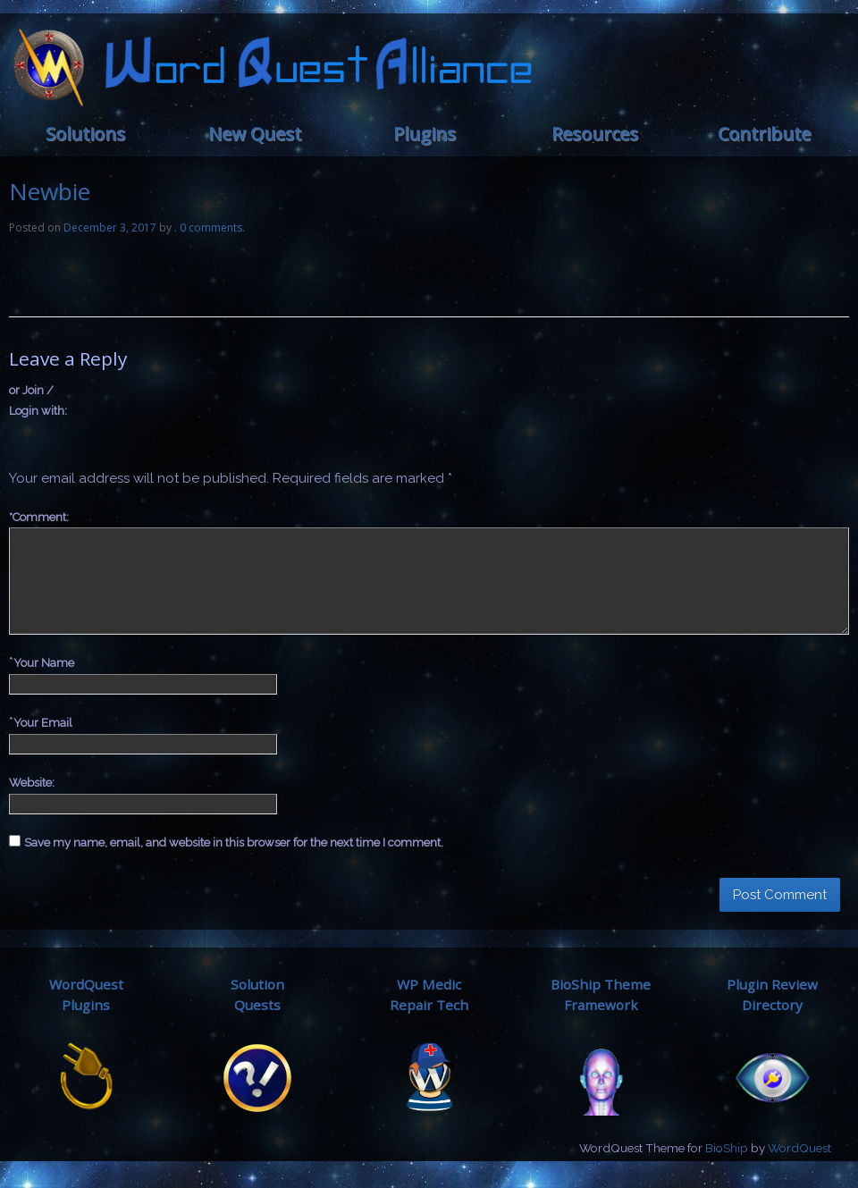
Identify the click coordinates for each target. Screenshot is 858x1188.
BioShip (726, 1148)
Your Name (43, 663)
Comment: (39, 517)
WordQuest (799, 1148)
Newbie (49, 191)
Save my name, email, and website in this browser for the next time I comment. (233, 842)
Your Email (42, 722)
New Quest (254, 134)
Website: (32, 782)
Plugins (424, 134)
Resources (594, 134)
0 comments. (212, 227)
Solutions (85, 134)
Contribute (764, 134)
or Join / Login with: (38, 400)
